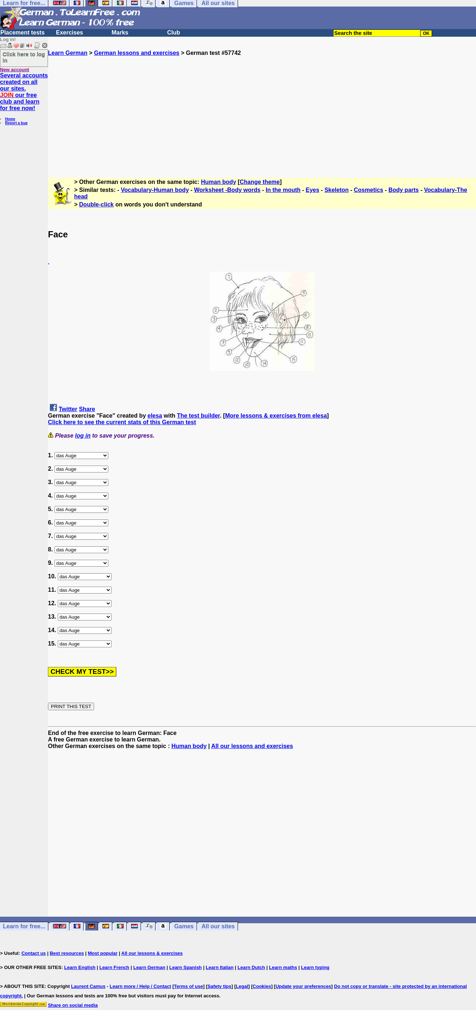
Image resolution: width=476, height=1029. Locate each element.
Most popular (103, 953)
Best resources (67, 953)
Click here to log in (24, 57)
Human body (218, 182)
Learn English (80, 967)
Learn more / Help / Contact (140, 986)
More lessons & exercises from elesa (276, 416)
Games (184, 926)
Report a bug (16, 123)
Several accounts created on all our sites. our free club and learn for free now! (24, 91)
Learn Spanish (185, 967)
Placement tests (22, 32)
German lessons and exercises (136, 53)
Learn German (67, 53)
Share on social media (73, 1005)
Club (173, 32)
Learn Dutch (251, 967)
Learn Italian (220, 967)
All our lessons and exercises (252, 746)
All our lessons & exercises (152, 953)
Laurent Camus (88, 986)
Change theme (260, 182)
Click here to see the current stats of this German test (122, 422)
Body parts (403, 190)
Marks (120, 32)
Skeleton (336, 190)
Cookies (262, 986)
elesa (155, 416)
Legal (242, 986)
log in (83, 436)
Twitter (68, 409)
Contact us (33, 953)
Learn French (114, 967)
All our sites (218, 926)
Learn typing (315, 967)
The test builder (198, 416)
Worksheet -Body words (227, 190)
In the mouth (283, 190)
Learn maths (283, 967)
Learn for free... (24, 926)
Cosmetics (368, 190)
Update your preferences (303, 986)
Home (10, 119)
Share (87, 409)
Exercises (69, 32)
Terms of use (188, 986)
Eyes (312, 190)
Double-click (96, 204)
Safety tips (219, 986)
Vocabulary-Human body (155, 190)
